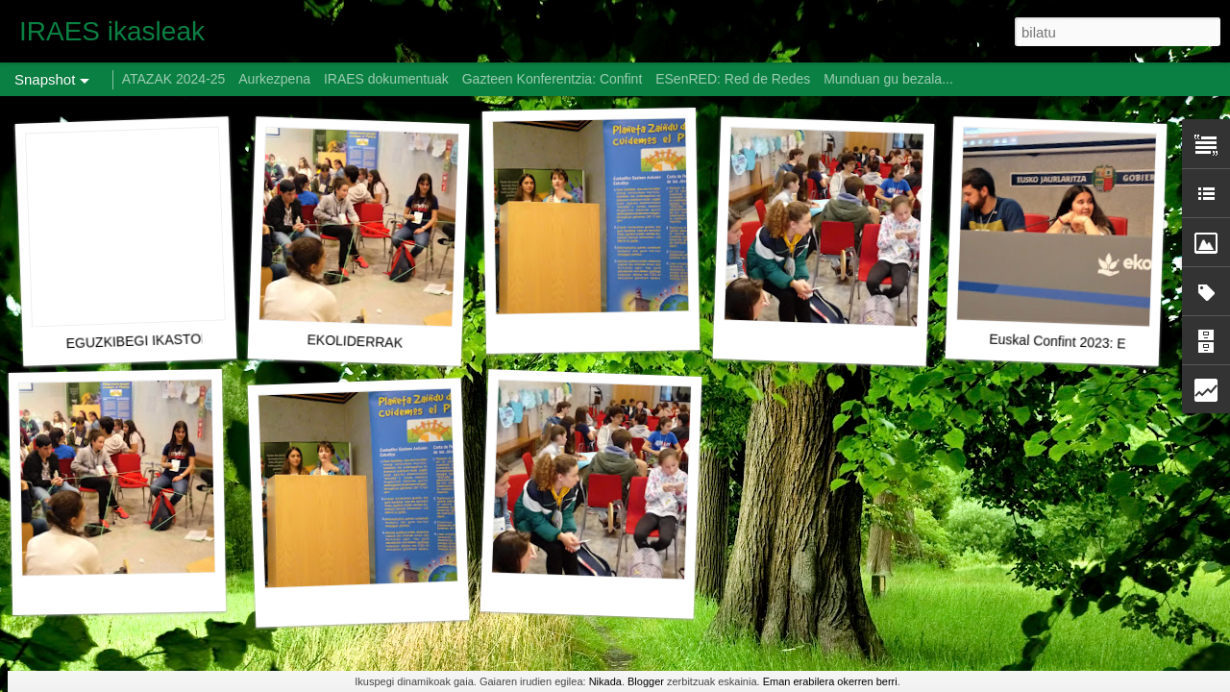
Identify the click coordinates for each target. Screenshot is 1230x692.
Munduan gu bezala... (888, 78)
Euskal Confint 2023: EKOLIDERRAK (1101, 343)
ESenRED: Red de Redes (734, 78)
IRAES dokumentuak (386, 78)
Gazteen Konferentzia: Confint (552, 78)
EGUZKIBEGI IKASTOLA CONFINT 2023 (189, 339)
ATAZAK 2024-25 (174, 78)
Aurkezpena (274, 78)
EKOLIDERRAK (355, 341)
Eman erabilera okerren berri (830, 681)
